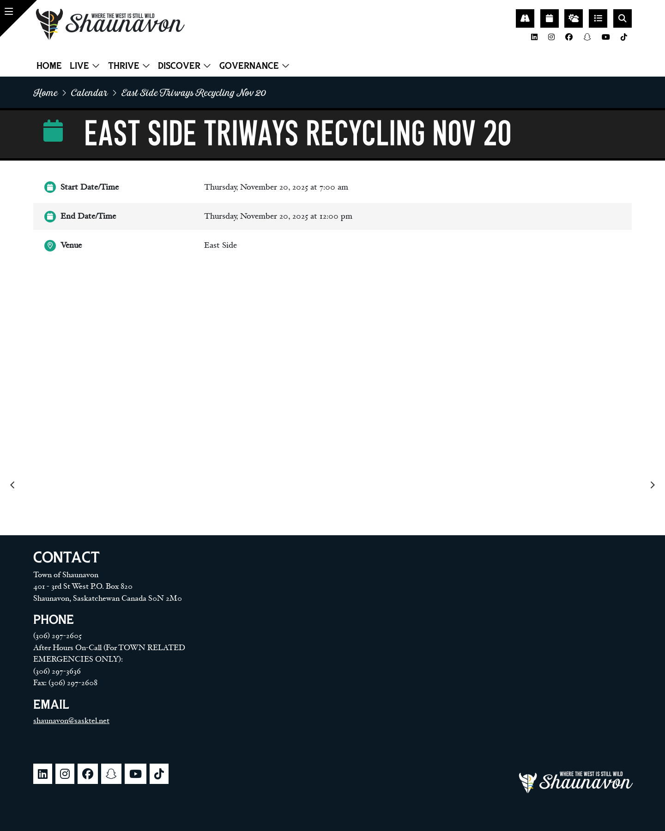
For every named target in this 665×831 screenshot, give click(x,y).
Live (79, 65)
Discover (179, 65)
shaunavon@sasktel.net (71, 721)
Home (49, 65)
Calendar (89, 92)
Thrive (123, 65)
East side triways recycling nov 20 (193, 92)
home (45, 92)
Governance (249, 65)
